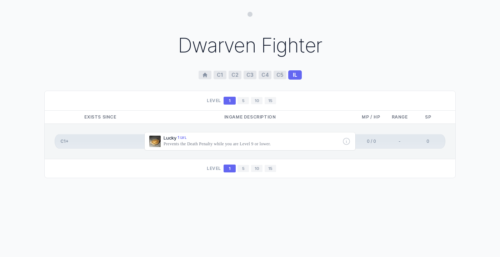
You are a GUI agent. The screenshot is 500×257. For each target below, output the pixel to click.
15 (270, 100)
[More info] (346, 141)
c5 (280, 75)
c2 (235, 75)
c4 (265, 75)
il (295, 75)
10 (257, 100)
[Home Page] (205, 75)
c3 (250, 75)
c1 (220, 75)
